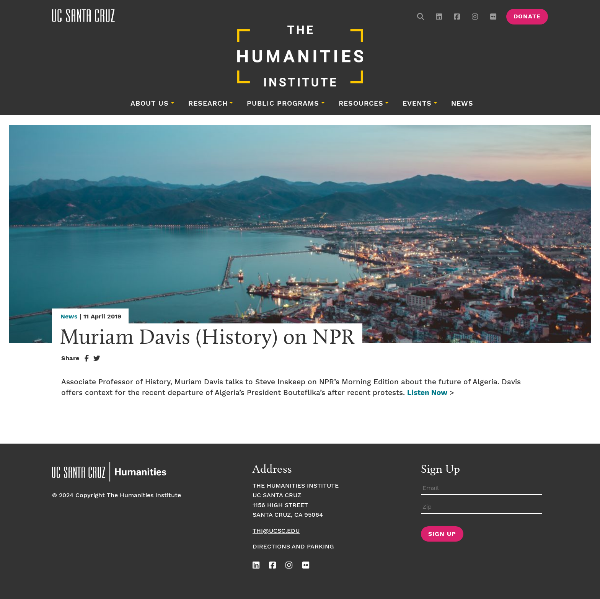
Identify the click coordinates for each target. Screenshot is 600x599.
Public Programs (283, 104)
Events (417, 104)
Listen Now (427, 393)
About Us (149, 104)
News (462, 104)
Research (208, 104)
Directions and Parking (293, 547)
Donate (527, 17)
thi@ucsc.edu (276, 531)
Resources (361, 104)
